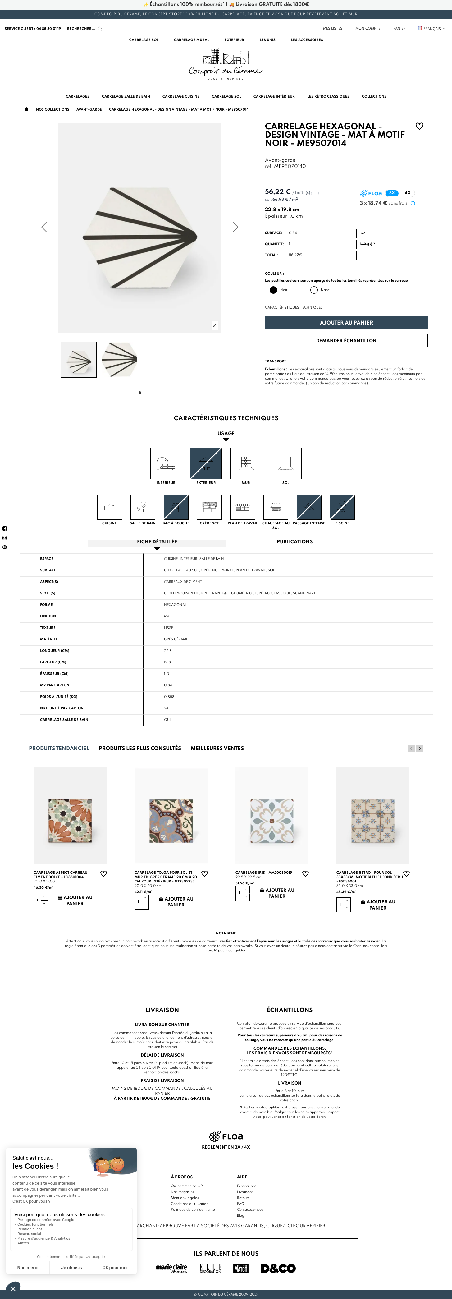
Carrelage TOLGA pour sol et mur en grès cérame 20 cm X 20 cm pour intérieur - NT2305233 (166, 877)
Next (419, 748)
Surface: (273, 233)
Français (432, 29)
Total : (271, 255)
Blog (240, 1216)
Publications (295, 542)
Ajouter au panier (346, 323)
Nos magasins (182, 1192)
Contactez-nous (250, 1210)
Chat (357, 945)
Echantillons (246, 1186)
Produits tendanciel (59, 748)
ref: (269, 166)
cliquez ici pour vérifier (295, 1225)
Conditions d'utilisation (189, 1204)
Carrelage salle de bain (64, 720)
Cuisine (171, 559)
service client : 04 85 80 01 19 (33, 29)
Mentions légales (185, 1198)
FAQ (240, 1204)
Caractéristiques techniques (294, 308)
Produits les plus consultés (140, 748)
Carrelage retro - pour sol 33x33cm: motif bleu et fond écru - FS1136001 (369, 877)
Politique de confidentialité (193, 1210)
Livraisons (245, 1192)
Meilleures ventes (217, 748)
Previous (411, 748)
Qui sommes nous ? (187, 1186)
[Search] (85, 29)
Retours (243, 1198)
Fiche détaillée (157, 542)
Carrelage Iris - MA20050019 (263, 873)
